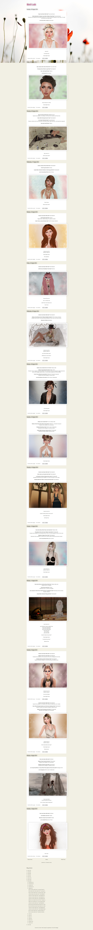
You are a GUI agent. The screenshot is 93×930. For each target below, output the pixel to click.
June (29, 915)
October (30, 885)
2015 (29, 879)
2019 (29, 873)
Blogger (57, 927)
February (30, 921)
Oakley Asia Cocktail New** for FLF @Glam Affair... (37, 901)
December (30, 882)
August (30, 888)
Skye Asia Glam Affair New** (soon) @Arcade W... (37, 889)
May (29, 916)
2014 (29, 880)
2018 (29, 874)
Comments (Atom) (49, 862)
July (29, 913)
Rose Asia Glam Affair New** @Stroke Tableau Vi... (37, 910)
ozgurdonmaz (49, 927)
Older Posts (63, 859)
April (30, 918)
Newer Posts (30, 859)
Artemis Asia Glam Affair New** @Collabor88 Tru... (37, 895)
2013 (29, 924)
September (30, 886)
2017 (29, 876)
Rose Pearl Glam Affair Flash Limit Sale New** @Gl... (37, 904)
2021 (29, 870)
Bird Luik (31, 4)
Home (47, 859)
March (30, 919)
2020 (29, 871)
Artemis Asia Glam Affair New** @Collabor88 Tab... (37, 898)
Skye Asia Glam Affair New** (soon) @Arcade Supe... (37, 892)
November (30, 883)
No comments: (38, 58)
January (30, 922)
